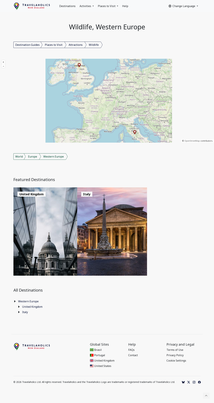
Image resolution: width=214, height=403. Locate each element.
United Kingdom (32, 307)
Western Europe (53, 156)
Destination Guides (27, 45)
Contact (133, 355)
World (19, 156)
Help (125, 6)
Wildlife (94, 45)
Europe (32, 156)
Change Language (182, 6)
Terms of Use (175, 350)
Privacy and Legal (180, 344)
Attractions (76, 45)
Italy (25, 312)
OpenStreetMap (192, 140)
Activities (86, 6)
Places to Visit (107, 6)
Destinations (67, 6)
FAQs (131, 350)
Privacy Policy (175, 355)
